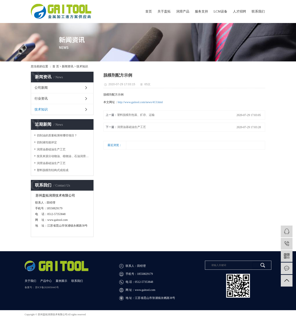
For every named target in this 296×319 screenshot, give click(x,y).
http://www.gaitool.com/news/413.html (140, 102)
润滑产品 (182, 11)
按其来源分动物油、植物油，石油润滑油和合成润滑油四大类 (63, 156)
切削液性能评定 (47, 142)
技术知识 (82, 66)
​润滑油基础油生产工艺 (131, 127)
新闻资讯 (67, 66)
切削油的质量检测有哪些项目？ (57, 135)
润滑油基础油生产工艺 (51, 149)
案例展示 (62, 280)
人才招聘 (239, 11)
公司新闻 (41, 87)
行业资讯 (41, 98)
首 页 (55, 66)
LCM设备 (220, 11)
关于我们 (31, 280)
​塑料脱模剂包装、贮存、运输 (136, 114)
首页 (148, 11)
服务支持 (201, 11)
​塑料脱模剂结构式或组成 (52, 170)
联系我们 (258, 11)
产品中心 (46, 280)
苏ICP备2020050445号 (47, 287)
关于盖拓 (164, 11)
